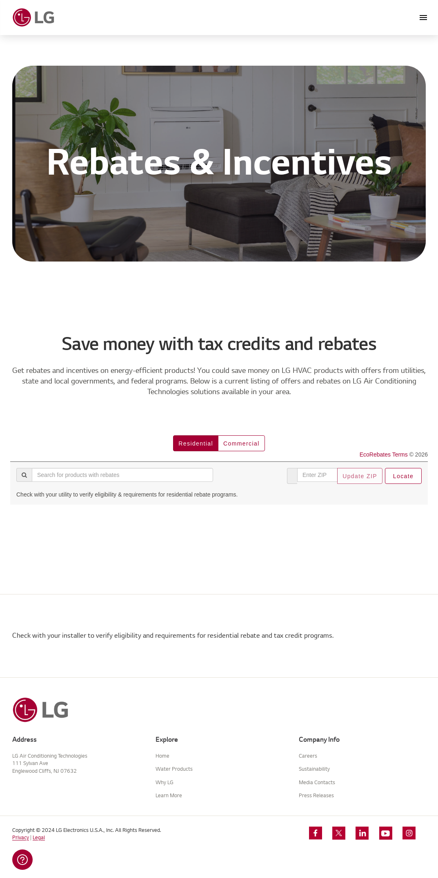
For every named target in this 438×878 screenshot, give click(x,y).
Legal (39, 837)
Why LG (164, 782)
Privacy (20, 837)
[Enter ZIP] (317, 475)
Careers (308, 755)
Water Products (174, 768)
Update (359, 476)
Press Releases (316, 795)
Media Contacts (317, 782)
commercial (241, 443)
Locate (403, 476)
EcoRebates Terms (384, 454)
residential (195, 443)
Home (162, 755)
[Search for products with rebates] (122, 475)
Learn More (169, 795)
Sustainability (314, 768)
